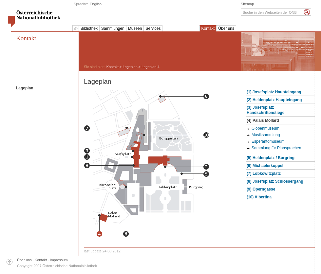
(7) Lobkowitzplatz (264, 173)
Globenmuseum (265, 128)
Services (152, 28)
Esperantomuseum (268, 141)
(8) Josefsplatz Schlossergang (275, 181)
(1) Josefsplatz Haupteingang (274, 92)
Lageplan (130, 67)
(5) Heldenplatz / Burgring (270, 157)
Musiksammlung (266, 135)
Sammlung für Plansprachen (276, 148)
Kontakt (208, 28)
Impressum (58, 260)
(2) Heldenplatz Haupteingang (274, 100)
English (96, 4)
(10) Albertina (259, 197)
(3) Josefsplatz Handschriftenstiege (265, 110)
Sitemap (247, 4)
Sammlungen (112, 28)
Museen (135, 28)
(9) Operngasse (261, 189)
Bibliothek (89, 28)
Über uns (226, 28)
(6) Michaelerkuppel (265, 165)
